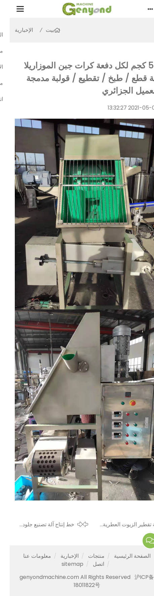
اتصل (88, 564)
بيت (40, 30)
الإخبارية (14, 30)
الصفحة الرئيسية (122, 556)
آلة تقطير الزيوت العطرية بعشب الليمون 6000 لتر (121, 525)
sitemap (63, 564)
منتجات (86, 556)
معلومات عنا (27, 556)
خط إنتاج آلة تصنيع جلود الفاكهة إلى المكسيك (39, 525)
